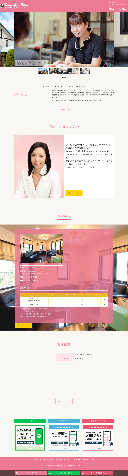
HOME (32, 7)
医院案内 (51, 4)
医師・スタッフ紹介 (37, 4)
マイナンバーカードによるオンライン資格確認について (69, 86)
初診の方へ (72, 4)
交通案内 (61, 4)
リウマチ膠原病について (88, 4)
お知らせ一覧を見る (64, 110)
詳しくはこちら (73, 193)
